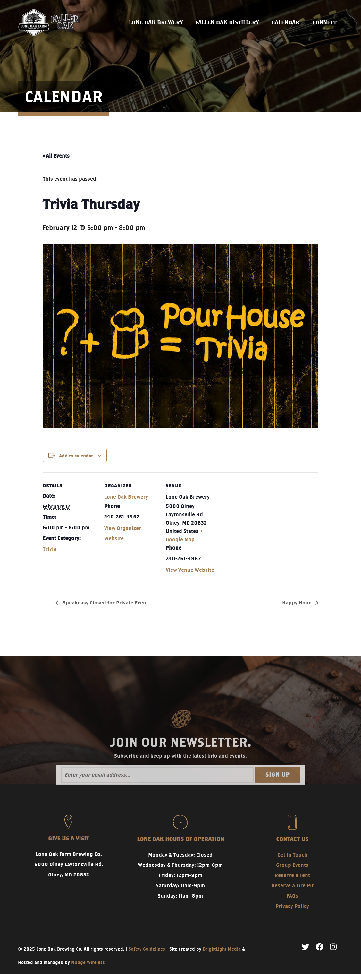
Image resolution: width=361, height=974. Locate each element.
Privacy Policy (292, 906)
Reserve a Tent (292, 875)
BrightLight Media (222, 949)
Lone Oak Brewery (126, 497)
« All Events (56, 156)
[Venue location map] (261, 516)
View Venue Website (190, 570)
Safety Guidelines (147, 949)
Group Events (292, 865)
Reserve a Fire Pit (292, 886)
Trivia (49, 549)
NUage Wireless (88, 962)
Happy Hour (297, 603)
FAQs (292, 896)
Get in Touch (292, 855)
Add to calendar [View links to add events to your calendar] (76, 455)
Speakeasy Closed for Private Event (105, 603)
